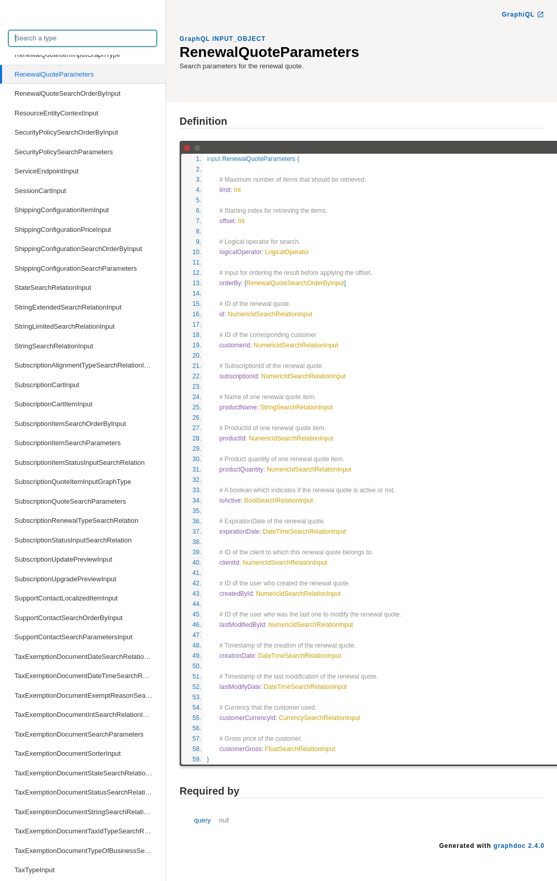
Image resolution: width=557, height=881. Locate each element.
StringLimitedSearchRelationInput (64, 326)
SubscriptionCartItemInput (53, 404)
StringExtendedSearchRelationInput (68, 307)
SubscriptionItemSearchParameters (67, 443)
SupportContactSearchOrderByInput (68, 618)
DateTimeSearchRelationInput (304, 531)
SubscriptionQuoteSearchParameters (70, 501)
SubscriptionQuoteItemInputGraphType (72, 482)
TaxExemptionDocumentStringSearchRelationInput (89, 812)
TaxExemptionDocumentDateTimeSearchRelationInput (89, 676)
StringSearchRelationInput (53, 346)
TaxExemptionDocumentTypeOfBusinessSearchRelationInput (89, 851)
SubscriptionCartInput (46, 385)
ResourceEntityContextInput (56, 113)
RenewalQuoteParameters (54, 74)
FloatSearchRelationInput (300, 749)
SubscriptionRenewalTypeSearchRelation (76, 520)
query (211, 820)
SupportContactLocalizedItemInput (66, 598)
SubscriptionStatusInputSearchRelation (72, 540)
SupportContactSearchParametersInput (73, 637)
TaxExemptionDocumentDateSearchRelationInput (88, 656)
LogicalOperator (287, 252)
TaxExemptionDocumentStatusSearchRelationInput (89, 792)
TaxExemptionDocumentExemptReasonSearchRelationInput (89, 695)
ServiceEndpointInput (46, 171)
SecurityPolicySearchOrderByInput (66, 132)
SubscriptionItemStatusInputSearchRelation (79, 462)
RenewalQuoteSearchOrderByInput (67, 93)
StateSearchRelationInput (52, 287)
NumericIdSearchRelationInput (270, 314)
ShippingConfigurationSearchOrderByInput (78, 249)
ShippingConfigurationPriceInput (62, 229)
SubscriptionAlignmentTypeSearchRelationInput (85, 365)
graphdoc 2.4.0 (519, 845)
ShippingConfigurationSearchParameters (75, 268)
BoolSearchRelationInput (278, 500)
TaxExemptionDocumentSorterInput (67, 753)
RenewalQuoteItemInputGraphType (67, 54)
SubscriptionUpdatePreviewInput (63, 559)
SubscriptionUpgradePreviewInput (65, 579)
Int (237, 190)
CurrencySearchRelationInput (319, 718)
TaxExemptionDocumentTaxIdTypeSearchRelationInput (89, 831)
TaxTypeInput (34, 870)
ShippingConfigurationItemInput (61, 210)
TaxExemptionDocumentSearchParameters (78, 734)
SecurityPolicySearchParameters (63, 152)
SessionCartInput (40, 191)
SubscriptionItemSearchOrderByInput (70, 424)
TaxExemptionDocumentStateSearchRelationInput (89, 773)
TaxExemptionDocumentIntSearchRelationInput (85, 714)
